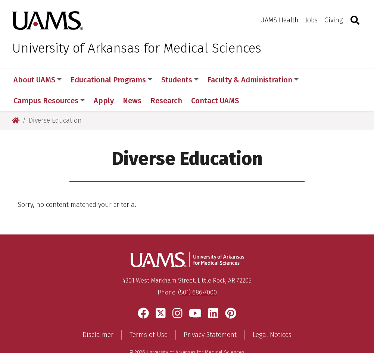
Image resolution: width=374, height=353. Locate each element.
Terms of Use (149, 314)
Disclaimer (97, 314)
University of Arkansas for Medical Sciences (136, 48)
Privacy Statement (210, 314)
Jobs (311, 20)
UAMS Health (279, 20)
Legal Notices (272, 314)
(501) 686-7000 (197, 271)
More (320, 79)
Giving (333, 20)
